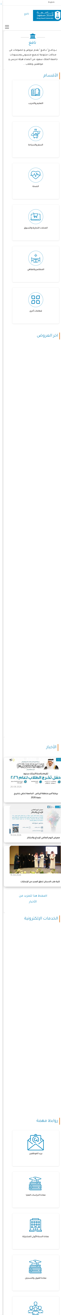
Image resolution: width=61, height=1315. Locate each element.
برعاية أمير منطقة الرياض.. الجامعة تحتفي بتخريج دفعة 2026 (33, 796)
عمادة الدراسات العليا (33, 1195)
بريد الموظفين (33, 1154)
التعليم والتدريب (33, 103)
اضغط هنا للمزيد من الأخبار (30, 899)
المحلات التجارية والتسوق (33, 228)
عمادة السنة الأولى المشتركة (33, 1237)
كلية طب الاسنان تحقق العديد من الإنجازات (37, 882)
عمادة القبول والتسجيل (33, 1278)
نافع (24, 14)
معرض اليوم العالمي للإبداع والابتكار (41, 838)
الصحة (33, 187)
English (49, 2)
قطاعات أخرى (33, 311)
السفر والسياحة (33, 145)
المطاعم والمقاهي (33, 270)
